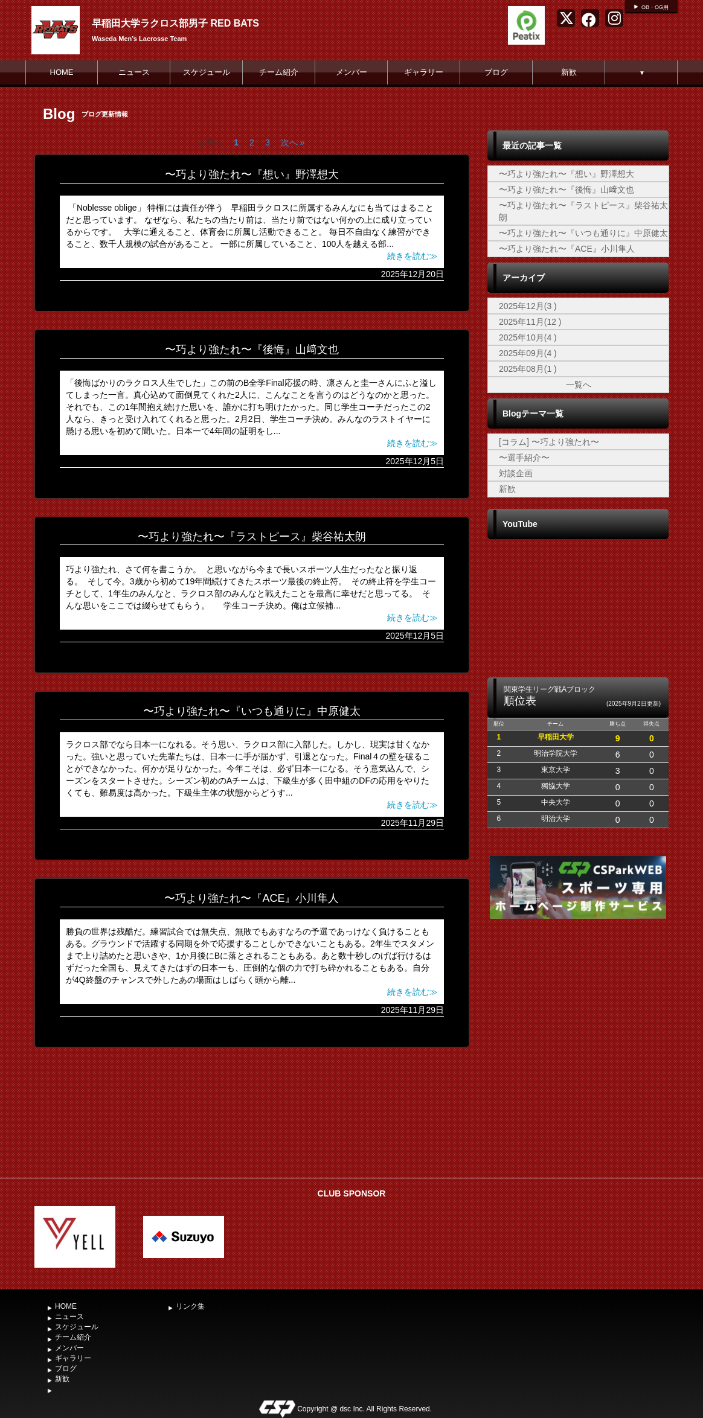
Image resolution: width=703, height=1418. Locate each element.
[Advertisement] (578, 1081)
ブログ (496, 72)
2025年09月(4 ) (528, 353)
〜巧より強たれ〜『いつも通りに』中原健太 (252, 711)
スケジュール (206, 72)
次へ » (293, 142)
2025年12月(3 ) (528, 306)
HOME (62, 72)
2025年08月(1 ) (528, 369)
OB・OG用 (655, 7)
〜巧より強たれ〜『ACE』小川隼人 (251, 898)
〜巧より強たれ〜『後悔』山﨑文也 (252, 349)
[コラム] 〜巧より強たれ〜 (549, 442)
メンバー (351, 72)
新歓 (569, 72)
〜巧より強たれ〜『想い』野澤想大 (252, 174)
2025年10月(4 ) (528, 337)
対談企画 (516, 473)
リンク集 (190, 1306)
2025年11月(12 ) (530, 322)
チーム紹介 (278, 72)
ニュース (134, 72)
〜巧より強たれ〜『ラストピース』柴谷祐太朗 (252, 537)
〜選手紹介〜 (524, 457)
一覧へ (578, 384)
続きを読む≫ (412, 256)
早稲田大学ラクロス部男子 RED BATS (175, 23)
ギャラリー (423, 72)
